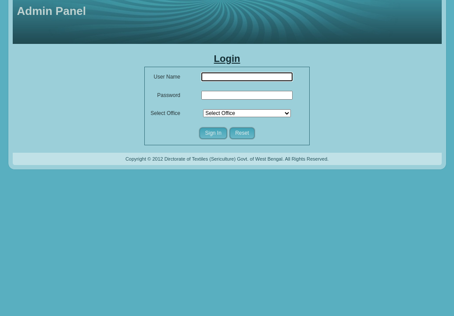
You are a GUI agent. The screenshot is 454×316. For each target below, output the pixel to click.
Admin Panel (51, 11)
